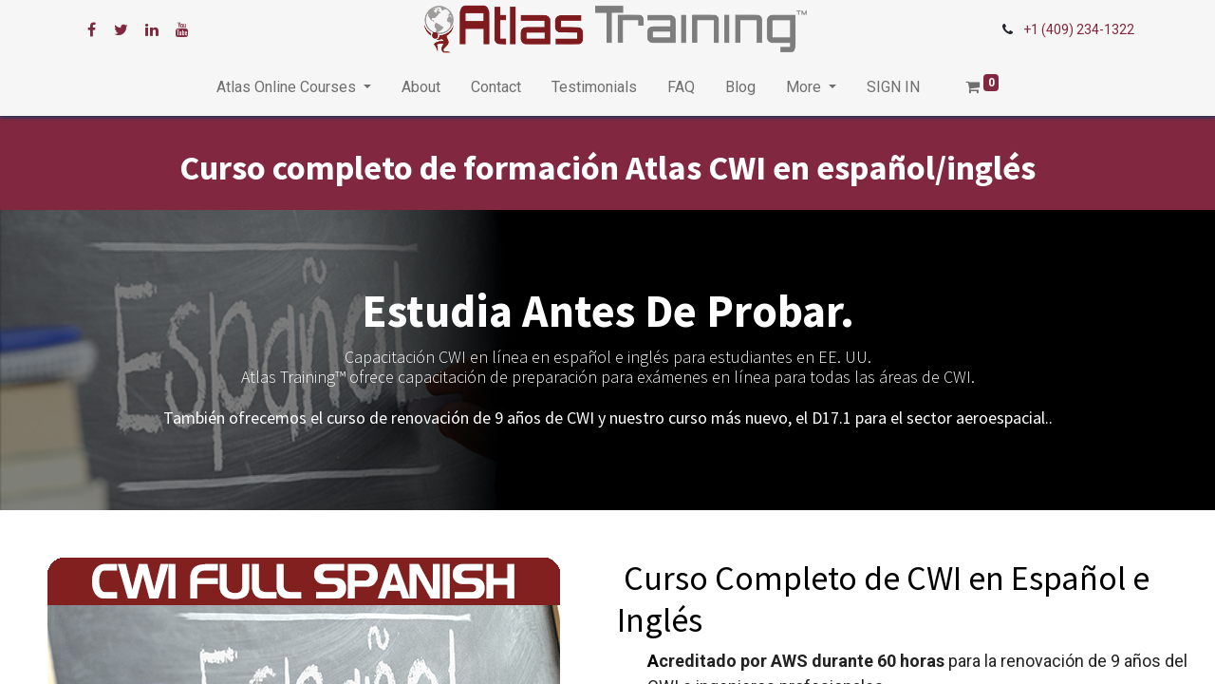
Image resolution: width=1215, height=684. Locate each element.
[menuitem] (421, 87)
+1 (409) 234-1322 (1078, 29)
